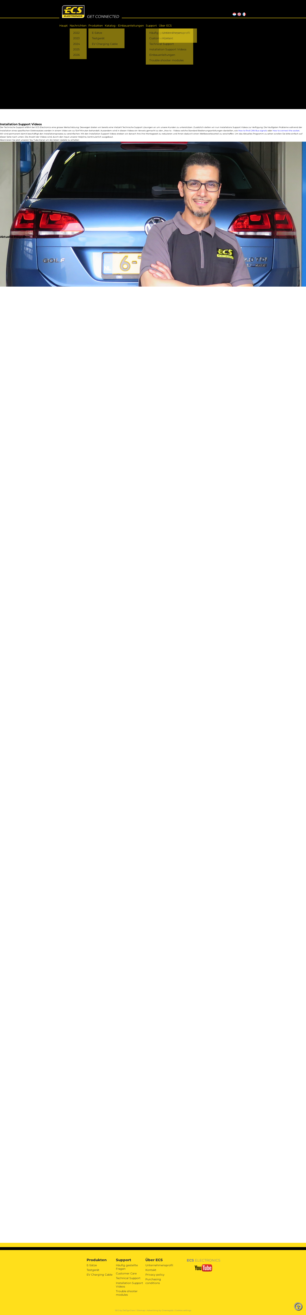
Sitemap (141, 1310)
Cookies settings (183, 1310)
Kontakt (150, 1270)
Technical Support (128, 1278)
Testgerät (93, 1270)
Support (151, 25)
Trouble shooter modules (127, 1292)
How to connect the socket (286, 130)
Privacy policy (155, 1274)
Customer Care (126, 1273)
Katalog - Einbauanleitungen (124, 25)
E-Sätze (92, 1265)
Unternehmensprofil (159, 1265)
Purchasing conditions (153, 1281)
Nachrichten (78, 25)
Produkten (95, 25)
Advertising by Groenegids (160, 1310)
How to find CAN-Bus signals (252, 130)
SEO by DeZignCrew (125, 1310)
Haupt (63, 25)
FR (243, 13)
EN (238, 13)
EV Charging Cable (99, 1274)
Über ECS (165, 25)
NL (233, 13)
